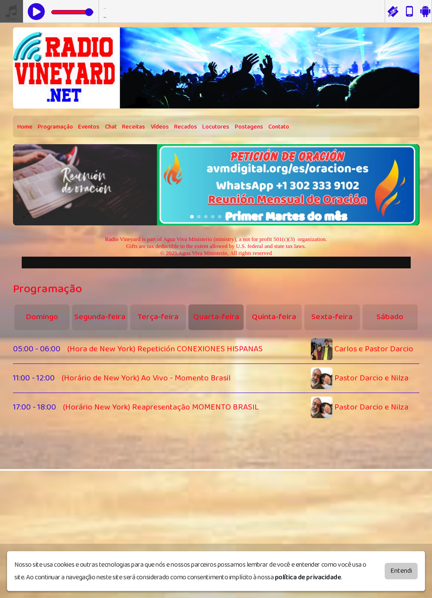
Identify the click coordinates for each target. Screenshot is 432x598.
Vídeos (160, 127)
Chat (111, 127)
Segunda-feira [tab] (99, 317)
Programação (55, 127)
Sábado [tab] (389, 317)
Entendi (401, 570)
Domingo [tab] (42, 317)
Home (25, 127)
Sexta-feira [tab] (332, 317)
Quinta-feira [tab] (274, 317)
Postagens (249, 127)
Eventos (88, 127)
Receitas (133, 127)
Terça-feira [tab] (158, 317)
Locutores (215, 127)
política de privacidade (308, 577)
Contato (278, 127)
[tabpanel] (216, 378)
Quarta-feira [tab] (216, 317)
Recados (185, 127)
